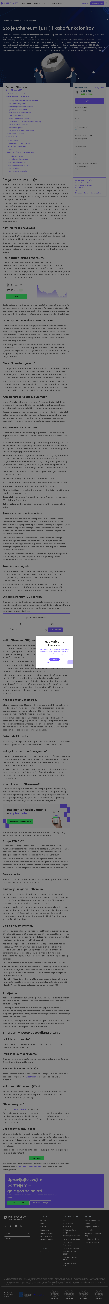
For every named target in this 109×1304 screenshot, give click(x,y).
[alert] (54, 652)
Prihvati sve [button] (54, 659)
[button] (54, 663)
